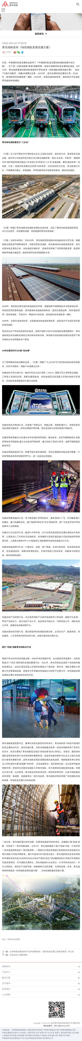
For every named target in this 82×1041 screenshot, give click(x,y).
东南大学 (43, 1033)
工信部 (29, 1033)
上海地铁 (5, 1035)
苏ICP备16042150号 (61, 1026)
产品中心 (6, 972)
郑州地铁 (28, 1035)
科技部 (23, 1033)
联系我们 (6, 989)
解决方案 (6, 977)
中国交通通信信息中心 (11, 1033)
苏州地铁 (51, 1035)
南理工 (57, 1033)
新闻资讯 (6, 966)
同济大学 (35, 1033)
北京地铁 (75, 1033)
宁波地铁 (43, 1035)
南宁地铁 (58, 1035)
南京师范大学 (47, 1038)
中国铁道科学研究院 (34, 1030)
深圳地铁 (20, 1035)
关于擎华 (6, 983)
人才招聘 (6, 994)
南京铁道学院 (66, 1033)
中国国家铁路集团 (18, 1030)
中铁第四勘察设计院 (67, 1030)
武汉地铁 (66, 1035)
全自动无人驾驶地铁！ (19, 955)
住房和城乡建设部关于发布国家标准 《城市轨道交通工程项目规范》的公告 (42, 952)
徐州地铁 (36, 1035)
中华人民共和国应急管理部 (31, 1038)
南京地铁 (13, 1035)
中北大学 (50, 1033)
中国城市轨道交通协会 (11, 1038)
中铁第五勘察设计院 (51, 1030)
